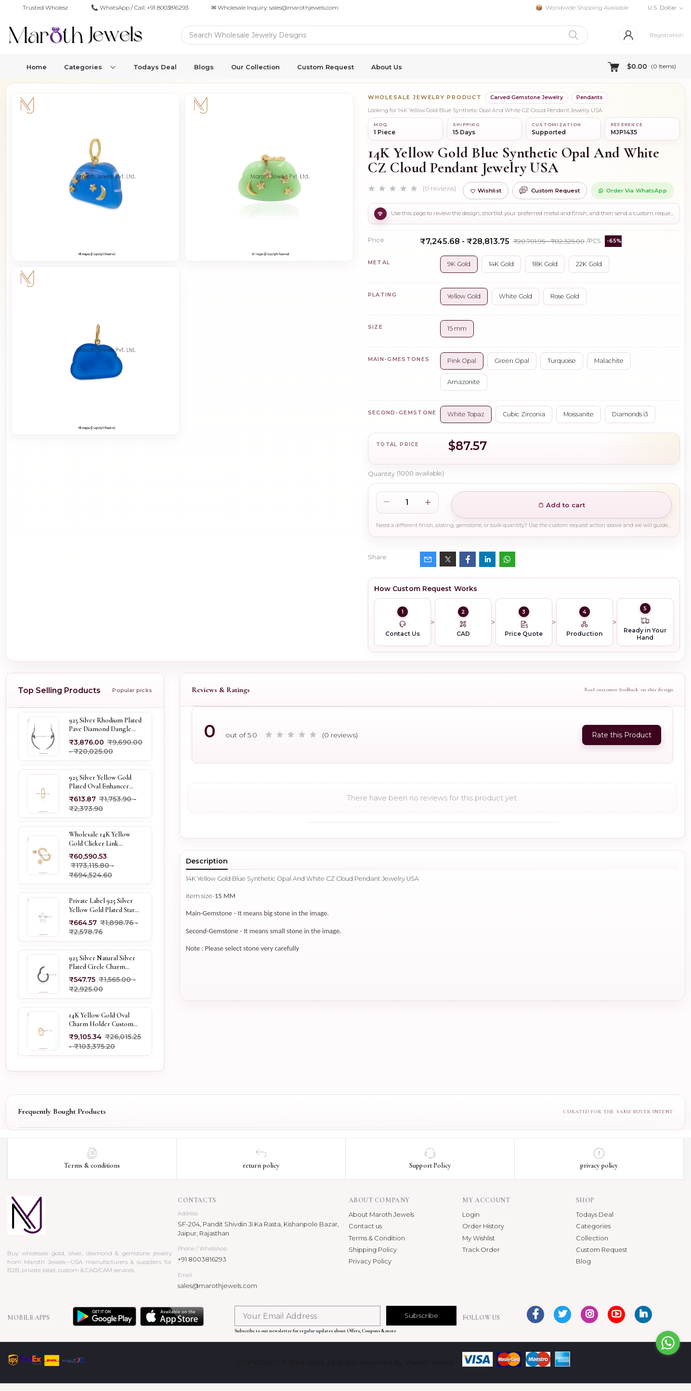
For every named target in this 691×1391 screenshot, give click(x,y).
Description (207, 861)
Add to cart (562, 505)
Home (36, 67)
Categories (593, 1226)
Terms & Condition (377, 1238)
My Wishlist (478, 1238)
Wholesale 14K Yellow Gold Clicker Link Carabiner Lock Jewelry (102, 839)
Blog (583, 1261)
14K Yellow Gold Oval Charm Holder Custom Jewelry (101, 1020)
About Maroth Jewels (381, 1214)
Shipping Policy (373, 1249)
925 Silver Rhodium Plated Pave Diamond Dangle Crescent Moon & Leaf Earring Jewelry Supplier (105, 725)
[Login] (628, 35)
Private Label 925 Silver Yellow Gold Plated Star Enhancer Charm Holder (104, 905)
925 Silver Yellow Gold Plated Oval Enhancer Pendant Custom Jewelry (103, 782)
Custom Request (325, 67)
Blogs (204, 67)
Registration (667, 35)
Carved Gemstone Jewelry (526, 97)
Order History (483, 1226)
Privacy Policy (370, 1261)
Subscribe (421, 1315)
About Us (386, 67)
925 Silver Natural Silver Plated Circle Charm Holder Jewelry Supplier (103, 962)
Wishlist (485, 190)
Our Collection (255, 67)
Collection (592, 1238)
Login (471, 1214)
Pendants (589, 97)
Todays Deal (155, 67)
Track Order (481, 1249)
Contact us (365, 1226)
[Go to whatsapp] (668, 1343)
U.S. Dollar (662, 7)
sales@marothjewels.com (217, 1285)
